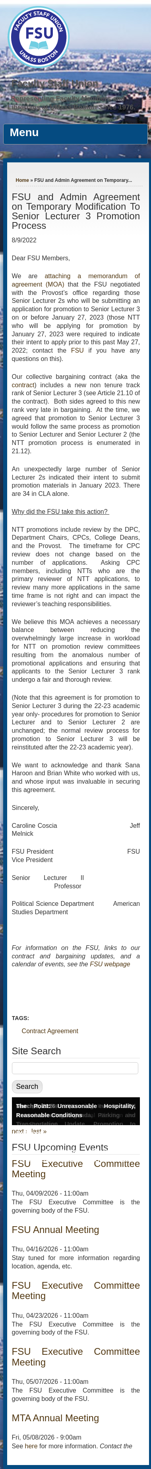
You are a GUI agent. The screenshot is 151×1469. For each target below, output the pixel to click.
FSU (77, 350)
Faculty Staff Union (55, 83)
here (31, 1446)
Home (22, 180)
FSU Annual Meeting (55, 1229)
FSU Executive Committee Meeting (76, 1290)
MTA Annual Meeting (55, 1417)
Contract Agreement (50, 1031)
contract (23, 385)
